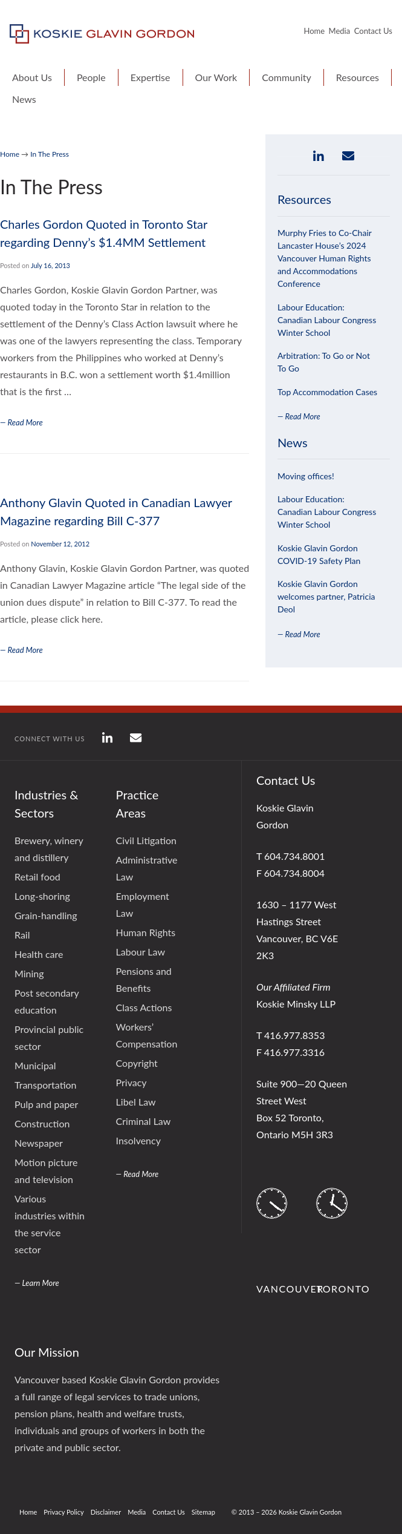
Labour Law (140, 951)
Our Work (216, 77)
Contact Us (373, 31)
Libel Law (136, 1101)
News (24, 99)
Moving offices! (305, 476)
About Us (32, 77)
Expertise (150, 77)
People (91, 77)
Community (286, 77)
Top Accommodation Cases (327, 392)
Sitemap (203, 1512)
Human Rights (146, 932)
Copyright (137, 1063)
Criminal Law (143, 1121)
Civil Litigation (146, 840)
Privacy (131, 1082)
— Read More (298, 416)
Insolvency (138, 1140)
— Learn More (37, 1283)
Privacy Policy (63, 1512)
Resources (357, 77)
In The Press (49, 154)
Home (314, 31)
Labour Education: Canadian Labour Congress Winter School (326, 320)
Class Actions (144, 1007)
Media (340, 31)
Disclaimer (106, 1512)
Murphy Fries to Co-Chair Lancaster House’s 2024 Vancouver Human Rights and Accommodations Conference (324, 258)
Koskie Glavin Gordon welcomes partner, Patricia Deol (326, 596)
